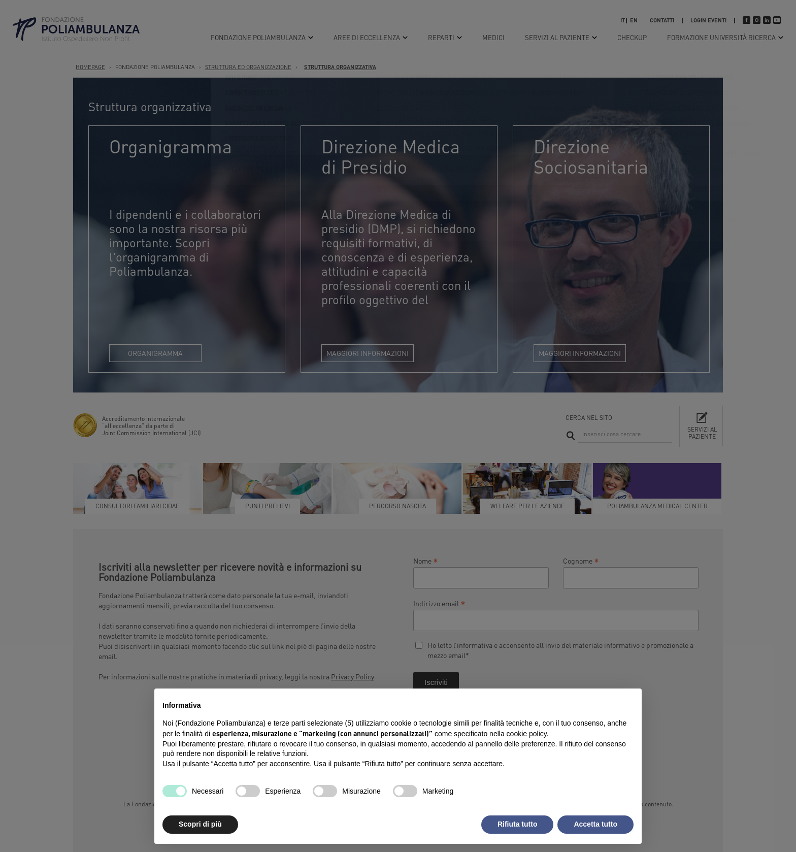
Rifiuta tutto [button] (518, 824)
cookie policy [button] (527, 734)
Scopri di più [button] (200, 824)
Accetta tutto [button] (595, 824)
